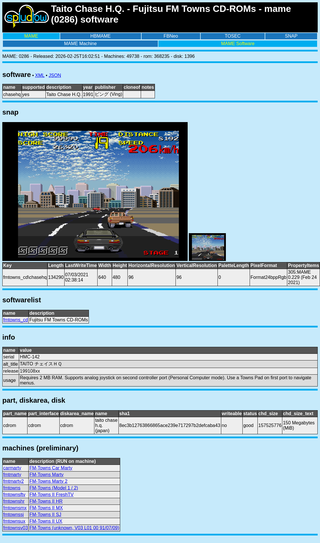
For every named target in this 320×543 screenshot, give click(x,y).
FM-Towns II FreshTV (51, 494)
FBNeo (171, 36)
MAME (31, 36)
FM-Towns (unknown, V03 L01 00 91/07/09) (74, 527)
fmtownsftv (14, 494)
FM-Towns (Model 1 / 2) (53, 487)
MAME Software (238, 43)
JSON (55, 75)
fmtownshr (14, 501)
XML (39, 75)
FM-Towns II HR (46, 501)
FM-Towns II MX (46, 507)
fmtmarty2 (13, 481)
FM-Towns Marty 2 (48, 481)
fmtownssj (13, 514)
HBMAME (100, 36)
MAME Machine (80, 43)
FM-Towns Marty (46, 474)
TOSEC (233, 36)
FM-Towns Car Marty (50, 467)
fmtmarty (12, 474)
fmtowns (12, 487)
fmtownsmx (15, 507)
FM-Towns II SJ (45, 514)
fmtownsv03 (15, 527)
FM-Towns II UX (45, 521)
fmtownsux (14, 521)
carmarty (12, 467)
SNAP (291, 36)
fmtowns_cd (15, 319)
